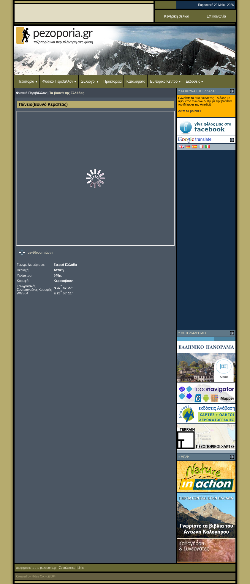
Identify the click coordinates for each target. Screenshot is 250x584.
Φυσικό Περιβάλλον (57, 81)
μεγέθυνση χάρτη (40, 252)
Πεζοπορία (26, 81)
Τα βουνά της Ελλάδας (66, 93)
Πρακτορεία (113, 81)
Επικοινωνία (216, 16)
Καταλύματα (135, 81)
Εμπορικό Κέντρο (164, 81)
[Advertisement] (206, 239)
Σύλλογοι (88, 81)
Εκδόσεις (193, 81)
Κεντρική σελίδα (176, 16)
